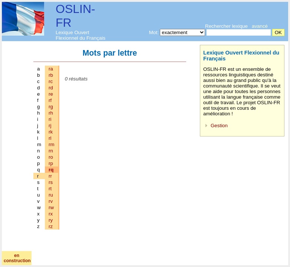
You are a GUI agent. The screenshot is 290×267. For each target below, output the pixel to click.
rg (51, 106)
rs (51, 182)
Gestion (219, 125)
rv (51, 201)
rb (51, 75)
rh (51, 113)
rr (50, 176)
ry (51, 220)
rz (51, 226)
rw (51, 207)
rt (50, 188)
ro (51, 157)
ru (51, 195)
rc (51, 81)
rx (51, 214)
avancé (260, 26)
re (51, 94)
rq (51, 169)
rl (50, 138)
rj (50, 125)
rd (51, 87)
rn (51, 151)
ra (51, 69)
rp (51, 163)
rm (52, 144)
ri (50, 119)
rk (51, 132)
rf (50, 100)
